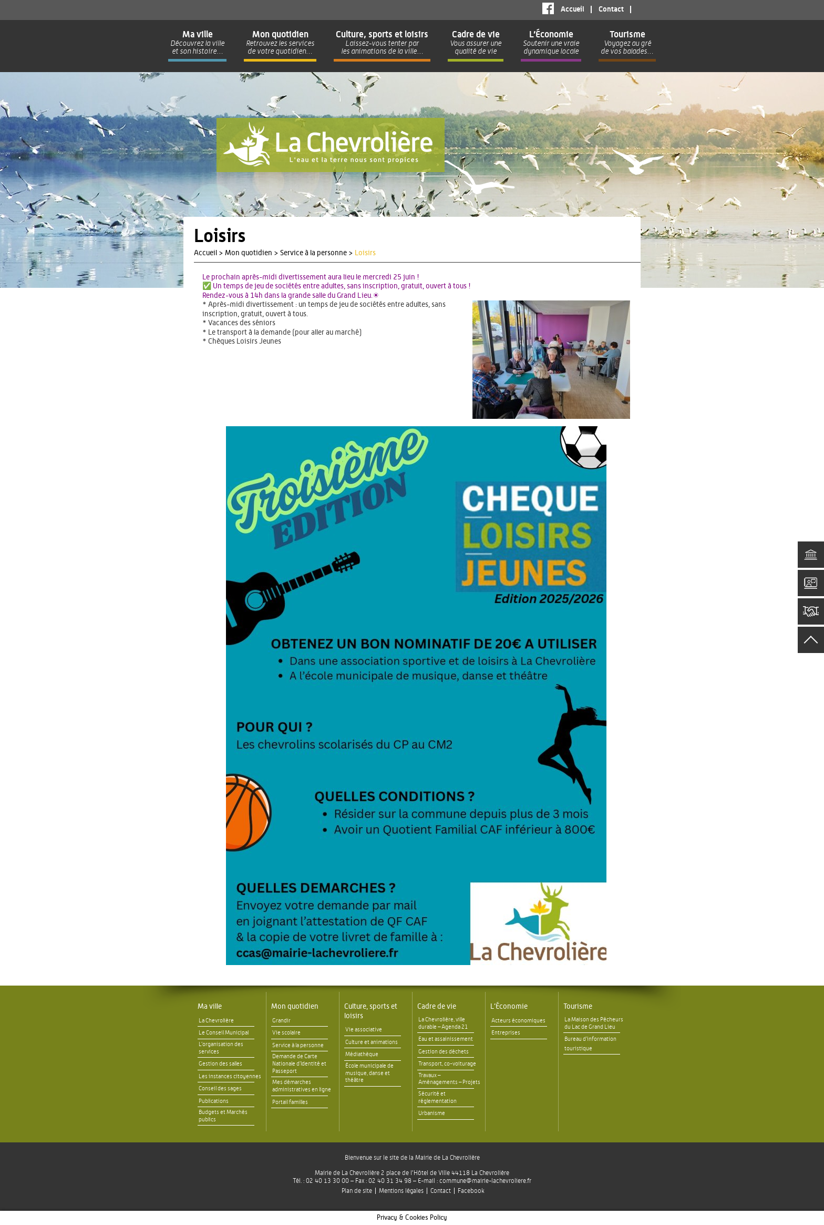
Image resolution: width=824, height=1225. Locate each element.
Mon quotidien (294, 1006)
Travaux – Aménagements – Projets (449, 1079)
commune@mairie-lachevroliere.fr (485, 1181)
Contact (611, 9)
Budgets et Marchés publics (223, 1115)
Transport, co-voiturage (447, 1064)
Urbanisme (431, 1113)
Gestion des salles (220, 1064)
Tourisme (577, 1006)
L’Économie (509, 1006)
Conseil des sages (220, 1088)
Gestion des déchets (443, 1052)
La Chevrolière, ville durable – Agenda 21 (443, 1023)
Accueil (572, 9)
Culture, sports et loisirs (370, 1011)
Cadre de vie (436, 1006)
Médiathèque (361, 1054)
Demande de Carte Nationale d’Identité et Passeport (299, 1063)
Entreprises (505, 1033)
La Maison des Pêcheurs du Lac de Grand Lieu (593, 1023)
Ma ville (210, 1006)
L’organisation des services (221, 1048)
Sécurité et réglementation (437, 1097)
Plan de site (357, 1191)
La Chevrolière (216, 1020)
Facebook (548, 8)
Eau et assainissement (445, 1039)
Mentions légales (401, 1191)
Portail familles (290, 1102)
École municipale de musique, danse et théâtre (369, 1073)
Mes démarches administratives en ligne (301, 1085)
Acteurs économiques (518, 1020)
